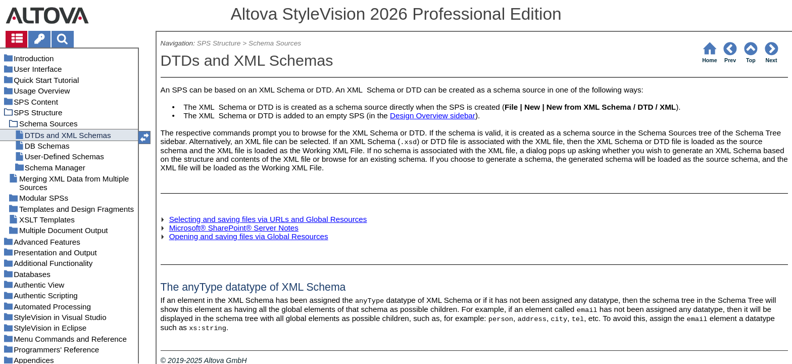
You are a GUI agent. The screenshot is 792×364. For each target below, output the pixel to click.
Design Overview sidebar (432, 115)
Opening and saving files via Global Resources (248, 236)
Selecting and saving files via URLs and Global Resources (268, 219)
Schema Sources (275, 43)
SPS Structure (219, 43)
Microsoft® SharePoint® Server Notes (234, 227)
